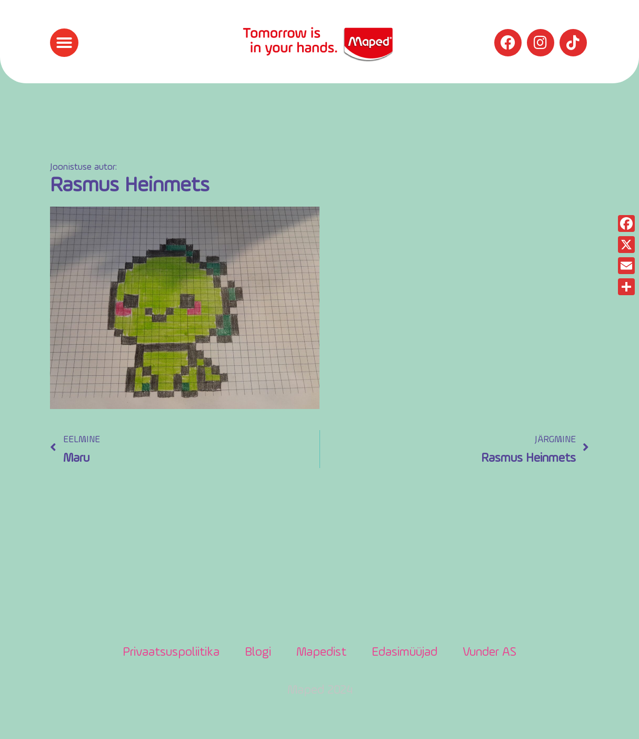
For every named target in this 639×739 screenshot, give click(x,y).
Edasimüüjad (404, 652)
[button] (64, 42)
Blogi (258, 652)
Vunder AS (489, 652)
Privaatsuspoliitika (171, 652)
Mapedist (321, 652)
